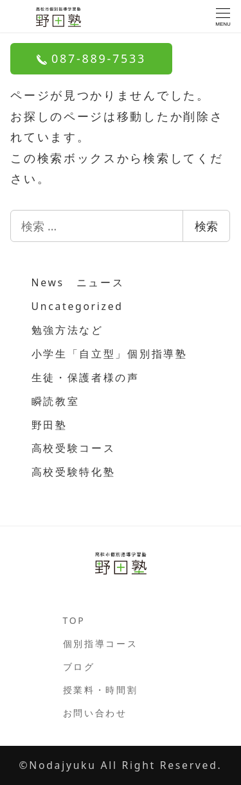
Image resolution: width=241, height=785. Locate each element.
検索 (206, 226)
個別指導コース (100, 643)
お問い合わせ (95, 713)
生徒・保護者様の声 (85, 377)
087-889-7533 (91, 58)
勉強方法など (67, 330)
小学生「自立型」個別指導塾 (109, 354)
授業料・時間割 (100, 690)
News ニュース (78, 282)
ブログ (79, 666)
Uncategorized (77, 306)
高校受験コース (73, 448)
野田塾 (49, 425)
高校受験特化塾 (73, 472)
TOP (74, 620)
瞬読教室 (55, 401)
